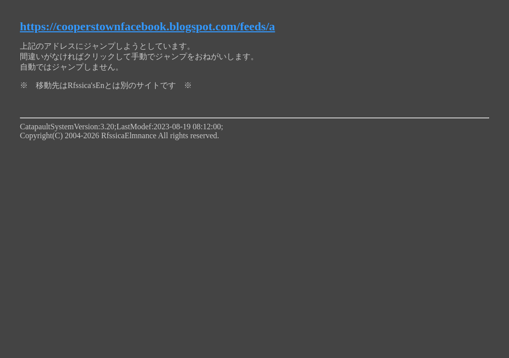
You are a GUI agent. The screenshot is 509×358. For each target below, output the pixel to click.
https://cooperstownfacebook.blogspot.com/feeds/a (147, 26)
